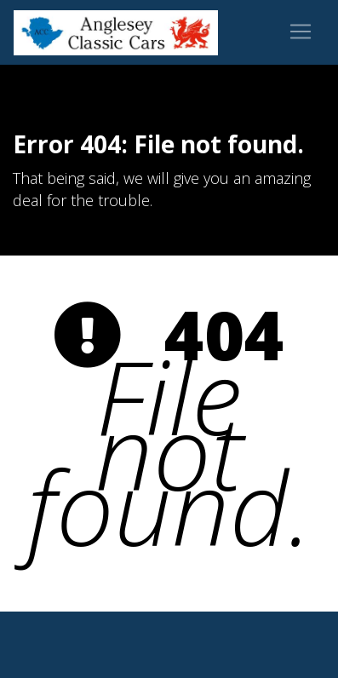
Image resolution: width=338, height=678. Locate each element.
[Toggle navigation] (300, 31)
